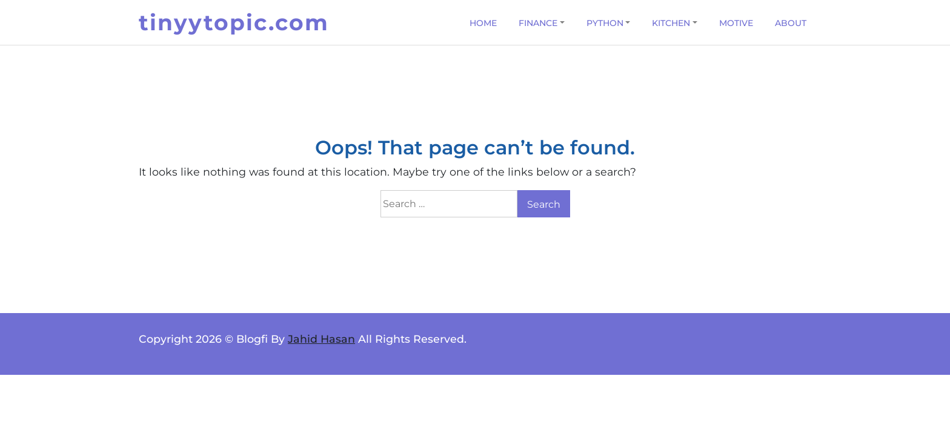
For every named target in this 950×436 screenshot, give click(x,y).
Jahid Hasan (321, 338)
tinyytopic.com (234, 22)
